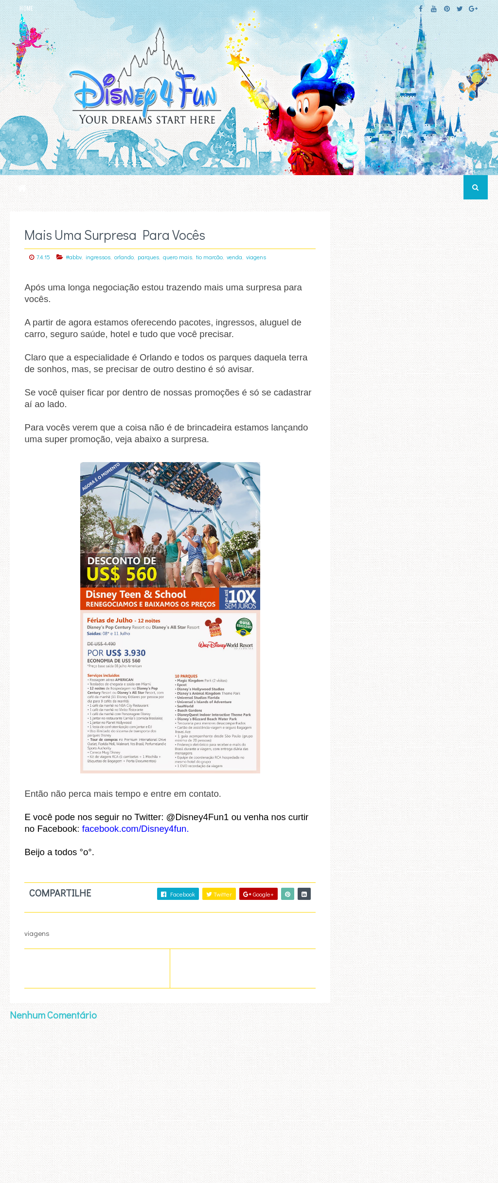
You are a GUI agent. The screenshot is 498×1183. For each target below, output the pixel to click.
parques (148, 257)
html (362, 1052)
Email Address (411, 949)
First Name (360, 979)
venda (234, 257)
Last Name (360, 1009)
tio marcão (209, 257)
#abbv (74, 257)
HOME (26, 8)
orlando (124, 257)
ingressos (98, 257)
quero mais (177, 257)
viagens (256, 257)
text (361, 1064)
